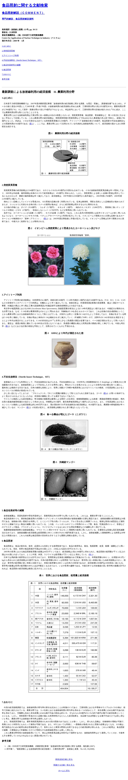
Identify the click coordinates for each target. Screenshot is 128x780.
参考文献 (6, 79)
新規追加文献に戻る (64, 759)
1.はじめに (6, 46)
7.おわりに (6, 74)
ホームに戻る (64, 771)
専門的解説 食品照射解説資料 (18, 19)
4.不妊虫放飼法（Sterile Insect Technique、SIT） (22, 60)
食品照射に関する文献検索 (25, 5)
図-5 (28, 407)
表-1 (91, 554)
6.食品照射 (6, 70)
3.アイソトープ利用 (10, 56)
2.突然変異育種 (8, 51)
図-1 (31, 124)
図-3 (7, 326)
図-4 (105, 393)
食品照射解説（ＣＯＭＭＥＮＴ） (23, 12)
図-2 (46, 219)
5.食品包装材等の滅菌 (11, 65)
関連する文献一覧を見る (64, 765)
